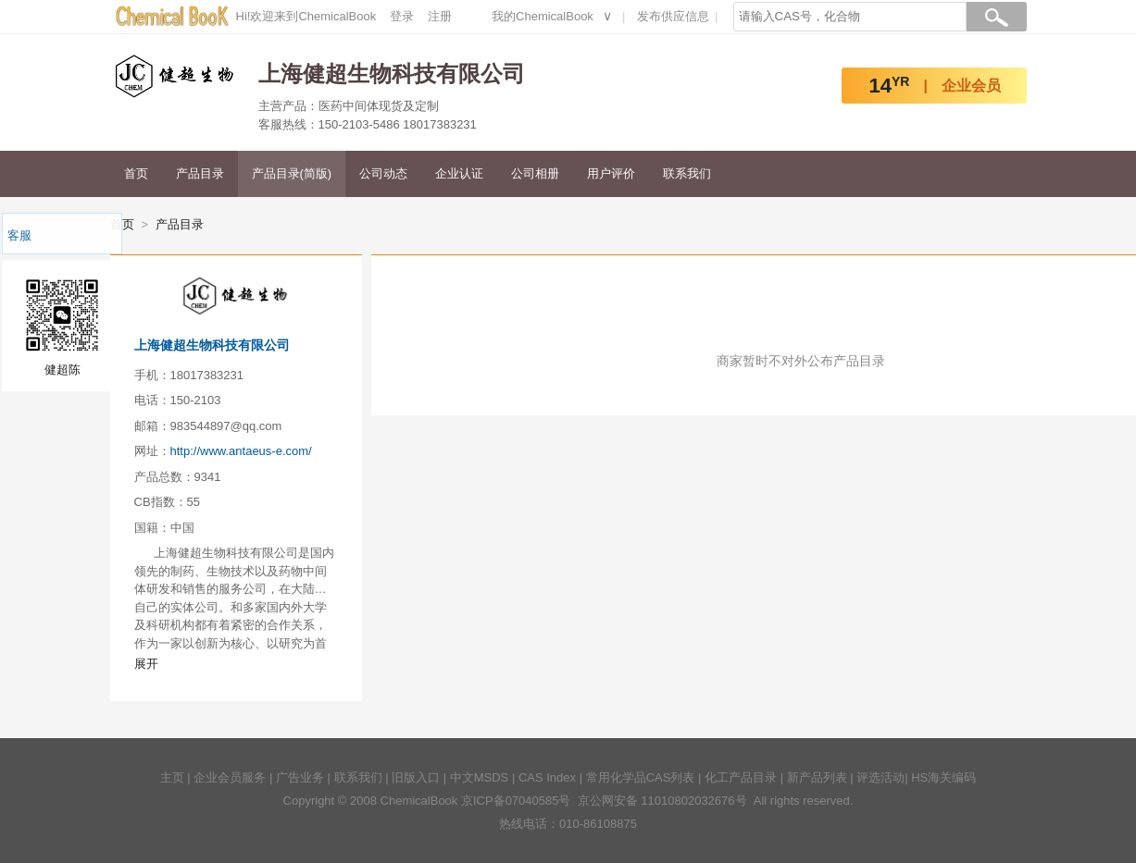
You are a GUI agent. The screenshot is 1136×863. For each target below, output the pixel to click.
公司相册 (535, 173)
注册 (440, 16)
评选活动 (880, 777)
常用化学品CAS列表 (640, 777)
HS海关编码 (943, 777)
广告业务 (300, 777)
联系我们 (687, 173)
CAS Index (547, 777)
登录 (402, 16)
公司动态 (383, 173)
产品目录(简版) (292, 173)
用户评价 (611, 173)
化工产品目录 (741, 777)
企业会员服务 (229, 777)
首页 (136, 173)
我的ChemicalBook (542, 16)
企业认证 (459, 173)
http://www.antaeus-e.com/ (241, 451)
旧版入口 (416, 777)
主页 (172, 777)
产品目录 (200, 173)
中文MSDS (479, 777)
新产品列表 (817, 777)
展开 (146, 664)
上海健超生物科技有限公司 (212, 345)
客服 (19, 235)
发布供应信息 (673, 16)
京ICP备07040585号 (516, 801)
